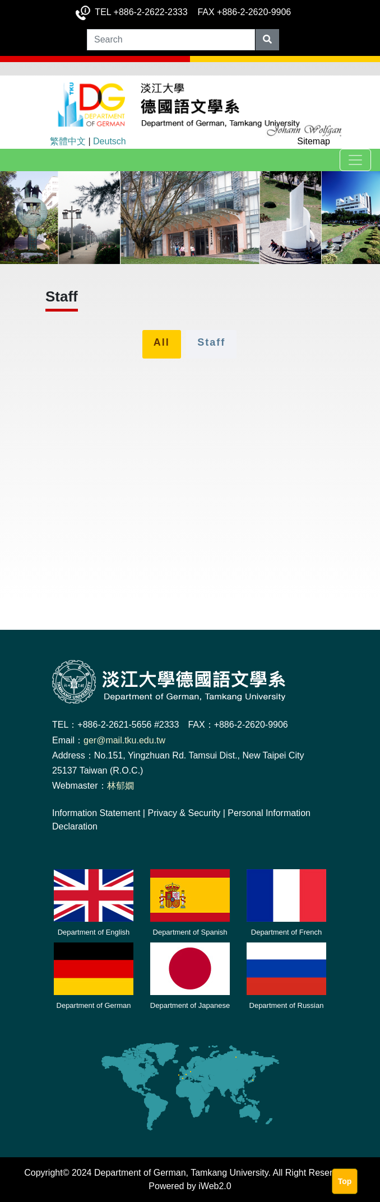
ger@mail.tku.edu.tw (124, 740)
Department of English (94, 932)
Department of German (94, 1005)
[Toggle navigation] (355, 160)
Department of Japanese (190, 1005)
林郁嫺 (120, 785)
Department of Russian (286, 1005)
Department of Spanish (190, 932)
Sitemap (313, 141)
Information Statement (96, 813)
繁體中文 (68, 141)
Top (345, 1181)
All (162, 342)
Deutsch (109, 141)
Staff (211, 342)
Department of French (286, 932)
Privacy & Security (183, 813)
